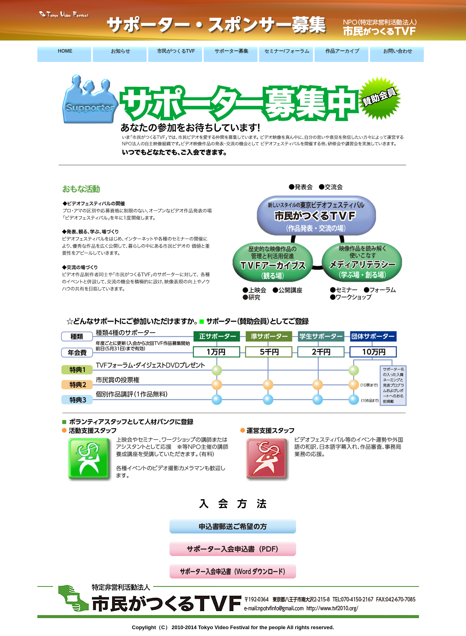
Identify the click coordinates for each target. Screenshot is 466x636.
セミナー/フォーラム (286, 51)
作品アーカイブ (342, 51)
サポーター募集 (231, 51)
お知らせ (120, 51)
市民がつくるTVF (176, 51)
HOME (65, 51)
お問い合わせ (397, 51)
